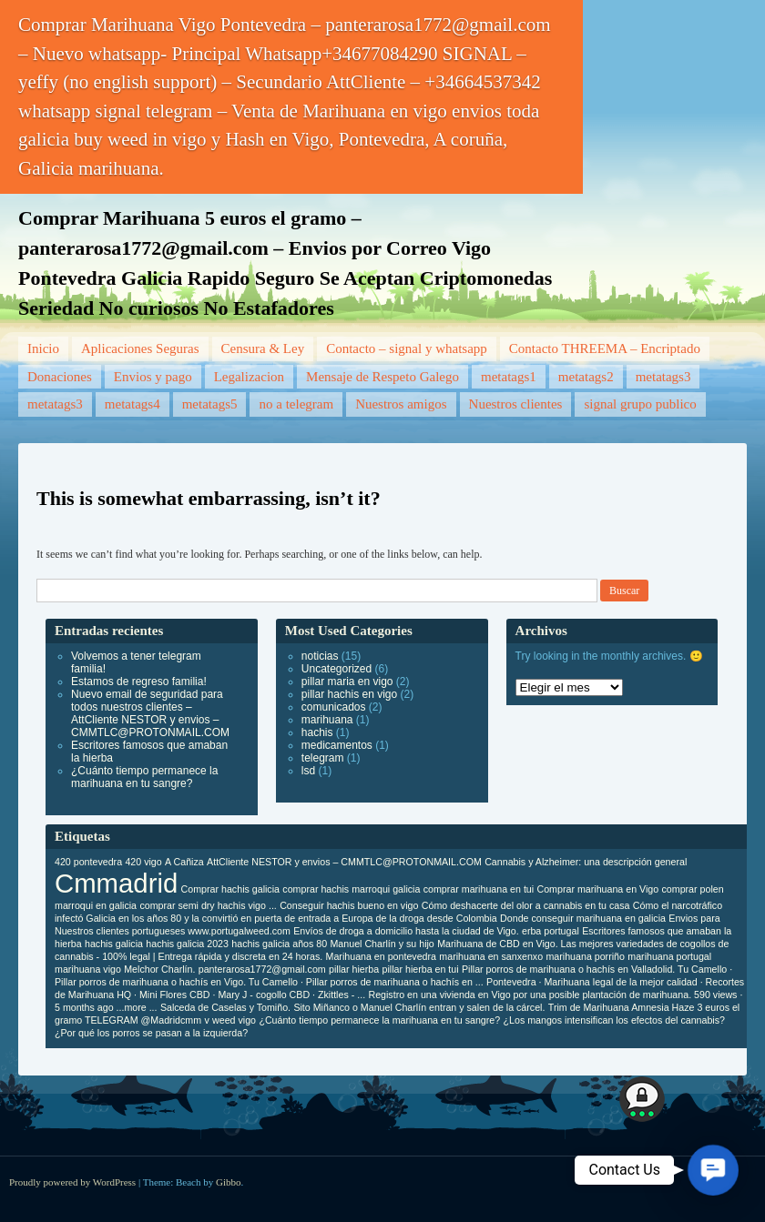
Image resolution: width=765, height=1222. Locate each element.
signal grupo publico (640, 404)
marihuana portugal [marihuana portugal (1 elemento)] (669, 956)
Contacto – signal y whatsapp (406, 348)
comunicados (333, 707)
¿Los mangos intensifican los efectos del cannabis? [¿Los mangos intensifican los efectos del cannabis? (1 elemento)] (614, 1020)
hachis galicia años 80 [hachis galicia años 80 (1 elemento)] (279, 943)
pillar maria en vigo (347, 681)
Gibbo (228, 1182)
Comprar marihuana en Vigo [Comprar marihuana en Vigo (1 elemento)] (598, 889)
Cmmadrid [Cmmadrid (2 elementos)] (116, 883)
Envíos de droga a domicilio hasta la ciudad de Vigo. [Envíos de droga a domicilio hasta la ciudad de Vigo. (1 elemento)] (405, 930)
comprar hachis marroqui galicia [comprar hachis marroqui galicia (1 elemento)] (351, 889)
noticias (320, 656)
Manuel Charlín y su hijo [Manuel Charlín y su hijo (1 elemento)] (382, 943)
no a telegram (296, 404)
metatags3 (663, 376)
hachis (317, 732)
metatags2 (586, 376)
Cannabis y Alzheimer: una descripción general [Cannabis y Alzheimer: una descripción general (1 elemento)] (585, 861)
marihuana (327, 719)
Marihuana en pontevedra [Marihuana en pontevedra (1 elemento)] (381, 956)
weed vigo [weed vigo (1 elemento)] (234, 1020)
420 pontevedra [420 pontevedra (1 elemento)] (88, 861)
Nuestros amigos (400, 404)
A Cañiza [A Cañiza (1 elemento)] (184, 861)
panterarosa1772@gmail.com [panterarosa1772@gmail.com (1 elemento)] (262, 969)
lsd (308, 770)
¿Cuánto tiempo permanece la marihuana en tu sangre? (144, 777)
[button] (713, 1170)
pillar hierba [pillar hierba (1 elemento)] (354, 969)
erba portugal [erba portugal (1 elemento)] (550, 930)
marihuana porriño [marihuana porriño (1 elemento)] (585, 956)
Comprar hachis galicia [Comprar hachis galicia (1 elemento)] (230, 889)
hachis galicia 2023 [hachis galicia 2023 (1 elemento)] (187, 943)
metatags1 (508, 376)
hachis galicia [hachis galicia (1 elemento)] (114, 943)
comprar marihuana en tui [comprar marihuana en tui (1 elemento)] (478, 889)
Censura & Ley (263, 348)
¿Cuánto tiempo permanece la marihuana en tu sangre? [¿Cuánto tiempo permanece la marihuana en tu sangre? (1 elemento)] (379, 1020)
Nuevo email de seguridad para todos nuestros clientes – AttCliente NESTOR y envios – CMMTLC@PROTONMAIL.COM (150, 713)
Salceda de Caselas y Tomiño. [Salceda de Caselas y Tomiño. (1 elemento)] (225, 1007)
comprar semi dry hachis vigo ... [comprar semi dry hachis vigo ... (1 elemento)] (207, 905)
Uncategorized (336, 668)
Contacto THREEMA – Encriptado (604, 348)
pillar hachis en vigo (349, 694)
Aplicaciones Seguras (140, 348)
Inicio (43, 348)
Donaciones (59, 376)
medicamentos (336, 745)
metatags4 (132, 404)
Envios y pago (153, 376)
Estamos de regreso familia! (139, 681)
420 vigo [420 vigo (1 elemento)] (143, 861)
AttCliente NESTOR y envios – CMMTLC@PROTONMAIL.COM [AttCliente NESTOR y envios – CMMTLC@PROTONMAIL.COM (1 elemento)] (344, 861)
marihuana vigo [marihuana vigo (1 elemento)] (88, 969)
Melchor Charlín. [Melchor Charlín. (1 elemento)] (159, 969)
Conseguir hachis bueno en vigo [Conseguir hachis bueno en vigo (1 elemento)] (349, 905)
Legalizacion (249, 376)
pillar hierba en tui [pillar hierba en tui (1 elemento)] (420, 969)
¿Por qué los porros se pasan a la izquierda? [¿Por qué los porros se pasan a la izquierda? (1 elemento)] (151, 1032)
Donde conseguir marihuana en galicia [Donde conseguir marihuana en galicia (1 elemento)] (583, 918)
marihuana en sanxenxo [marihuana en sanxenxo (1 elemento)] (491, 956)
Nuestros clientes (516, 404)
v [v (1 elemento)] (206, 1020)
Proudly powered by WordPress (72, 1182)
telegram (322, 758)
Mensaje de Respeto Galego (382, 376)
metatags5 (210, 404)
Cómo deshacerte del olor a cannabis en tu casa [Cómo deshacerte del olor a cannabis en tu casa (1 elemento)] (526, 905)
